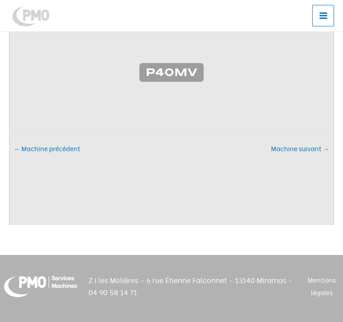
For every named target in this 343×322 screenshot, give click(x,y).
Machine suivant (300, 149)
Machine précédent (47, 149)
